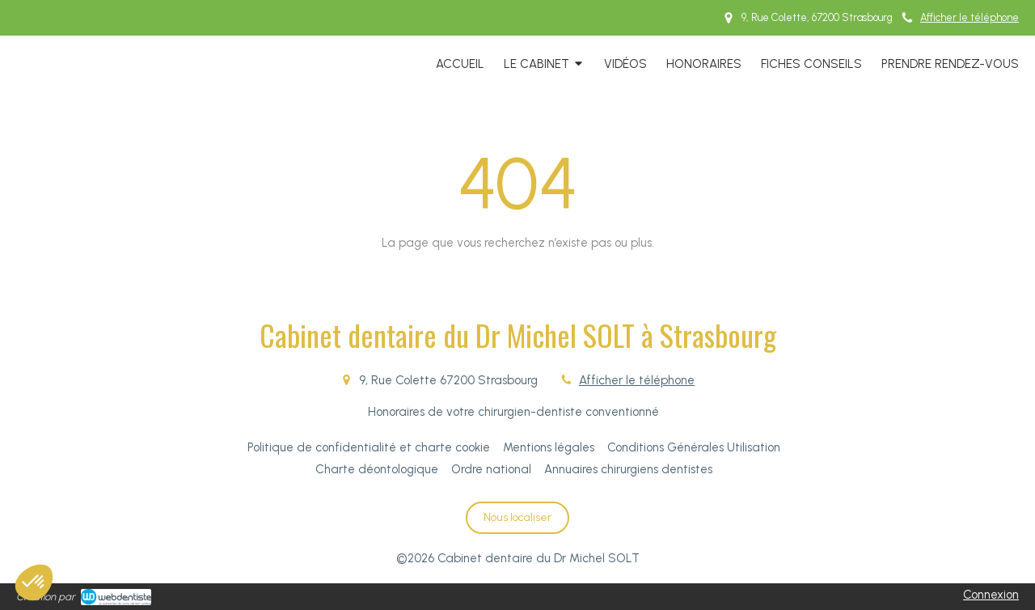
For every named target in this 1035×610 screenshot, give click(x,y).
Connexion (991, 594)
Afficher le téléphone (969, 17)
